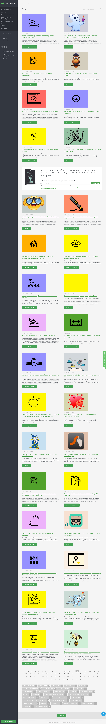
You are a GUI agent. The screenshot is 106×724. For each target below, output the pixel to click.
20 (98, 671)
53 (85, 676)
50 (72, 676)
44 (47, 676)
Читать (68, 47)
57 (43, 679)
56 (97, 676)
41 (34, 676)
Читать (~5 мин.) (71, 584)
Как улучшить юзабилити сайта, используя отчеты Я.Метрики (40, 111)
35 (85, 674)
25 (43, 674)
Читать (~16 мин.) (72, 505)
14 (73, 671)
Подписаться (95, 183)
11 (60, 671)
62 (64, 679)
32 (72, 674)
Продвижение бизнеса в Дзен (7, 22)
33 (76, 674)
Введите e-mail (44, 183)
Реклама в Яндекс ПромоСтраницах (6, 18)
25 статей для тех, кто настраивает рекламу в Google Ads (80, 296)
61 (59, 679)
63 (68, 679)
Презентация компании (8, 51)
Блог (4, 35)
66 (80, 679)
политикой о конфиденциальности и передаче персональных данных (65, 187)
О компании (73, 722)
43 (43, 676)
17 (85, 671)
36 (89, 674)
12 (65, 671)
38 (97, 674)
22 (30, 674)
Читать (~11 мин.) (29, 544)
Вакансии (5, 42)
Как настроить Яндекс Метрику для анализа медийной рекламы (40, 652)
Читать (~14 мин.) (29, 347)
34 (80, 674)
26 (47, 674)
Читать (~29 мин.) (29, 85)
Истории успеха (7, 33)
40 (30, 676)
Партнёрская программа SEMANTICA (9, 59)
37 (93, 674)
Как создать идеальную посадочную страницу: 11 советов (38, 335)
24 (38, 674)
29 (59, 674)
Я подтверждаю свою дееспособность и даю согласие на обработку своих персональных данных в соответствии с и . (64, 187)
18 (90, 671)
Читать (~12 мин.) (29, 123)
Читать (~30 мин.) (29, 267)
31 (68, 674)
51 (76, 676)
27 (51, 674)
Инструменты (6, 40)
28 (55, 674)
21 (26, 674)
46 (55, 676)
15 (77, 671)
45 (51, 676)
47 (59, 676)
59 (51, 679)
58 (47, 679)
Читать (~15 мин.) (29, 47)
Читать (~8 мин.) (71, 228)
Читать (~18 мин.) (72, 123)
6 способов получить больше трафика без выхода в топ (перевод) (40, 375)
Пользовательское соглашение (53, 722)
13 (69, 671)
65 (76, 679)
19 (94, 671)
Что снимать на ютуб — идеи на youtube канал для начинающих (82, 573)
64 (72, 679)
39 (26, 676)
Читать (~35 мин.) (29, 307)
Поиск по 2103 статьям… (88, 9)
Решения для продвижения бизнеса (9, 37)
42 (38, 676)
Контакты (62, 715)
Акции (3, 25)
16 (81, 671)
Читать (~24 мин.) (29, 426)
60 (55, 679)
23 (34, 674)
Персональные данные (65, 722)
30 (64, 674)
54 (89, 676)
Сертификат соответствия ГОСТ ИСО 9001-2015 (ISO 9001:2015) (9, 55)
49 (68, 676)
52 (80, 676)
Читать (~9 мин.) (29, 161)
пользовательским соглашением (49, 188)
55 (93, 676)
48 (64, 676)
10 (56, 671)
